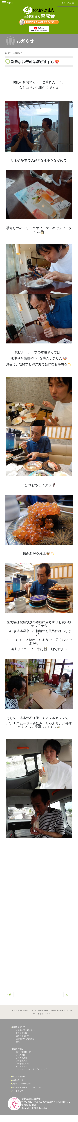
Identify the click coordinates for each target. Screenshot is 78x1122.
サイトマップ (45, 1020)
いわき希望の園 (22, 1071)
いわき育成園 (21, 1065)
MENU (10, 3)
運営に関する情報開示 (25, 1046)
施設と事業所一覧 (23, 1059)
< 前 (9, 1001)
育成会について (18, 1034)
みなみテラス (21, 1073)
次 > (67, 1001)
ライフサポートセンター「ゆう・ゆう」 (32, 1076)
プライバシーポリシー (39, 1017)
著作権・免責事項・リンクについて (27, 1094)
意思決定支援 (21, 1040)
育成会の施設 (17, 1056)
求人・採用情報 (18, 1084)
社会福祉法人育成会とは (26, 1037)
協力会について (22, 1043)
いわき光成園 (21, 1068)
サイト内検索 (67, 3)
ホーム (12, 1017)
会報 (18, 1049)
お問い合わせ (23, 1017)
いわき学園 (20, 1062)
